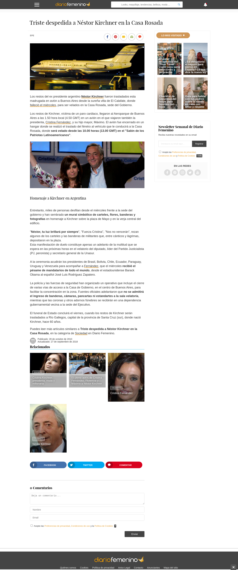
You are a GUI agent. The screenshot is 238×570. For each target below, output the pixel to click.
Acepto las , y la (73, 526)
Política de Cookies (104, 526)
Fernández (91, 266)
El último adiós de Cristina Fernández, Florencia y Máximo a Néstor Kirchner (86, 380)
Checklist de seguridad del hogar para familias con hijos (167, 101)
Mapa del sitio (171, 567)
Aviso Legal (124, 567)
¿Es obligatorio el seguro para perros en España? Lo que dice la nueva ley (195, 67)
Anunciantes (153, 567)
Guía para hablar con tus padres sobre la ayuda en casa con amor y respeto (195, 101)
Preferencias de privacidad (57, 526)
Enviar (134, 534)
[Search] (179, 4)
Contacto (138, 567)
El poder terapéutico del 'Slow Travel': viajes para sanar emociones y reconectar (169, 66)
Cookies (84, 567)
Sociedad (81, 333)
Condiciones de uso (81, 526)
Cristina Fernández (58, 122)
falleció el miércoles (43, 105)
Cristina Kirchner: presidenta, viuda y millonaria (43, 380)
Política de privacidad (103, 567)
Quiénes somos (68, 567)
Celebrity (116, 388)
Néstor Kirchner (92, 96)
